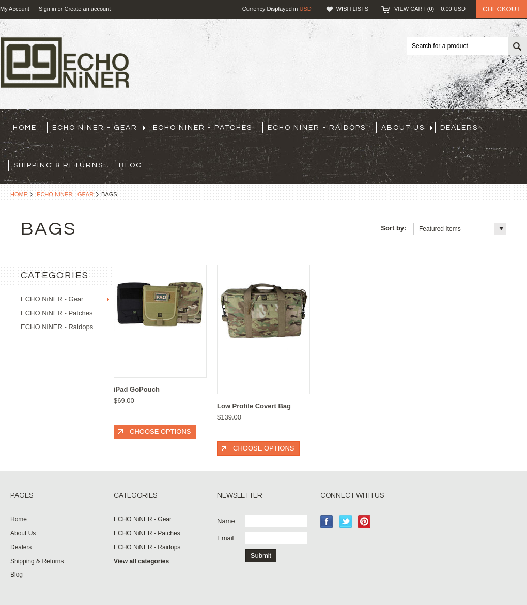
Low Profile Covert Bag (254, 406)
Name (226, 521)
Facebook (326, 521)
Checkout (501, 9)
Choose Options (160, 432)
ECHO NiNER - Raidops (317, 127)
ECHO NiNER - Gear (98, 127)
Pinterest (364, 521)
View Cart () (430, 9)
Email (225, 538)
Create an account (87, 9)
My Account (14, 9)
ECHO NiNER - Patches (202, 127)
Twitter (345, 521)
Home (18, 194)
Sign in (47, 9)
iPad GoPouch (137, 389)
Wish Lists (352, 9)
